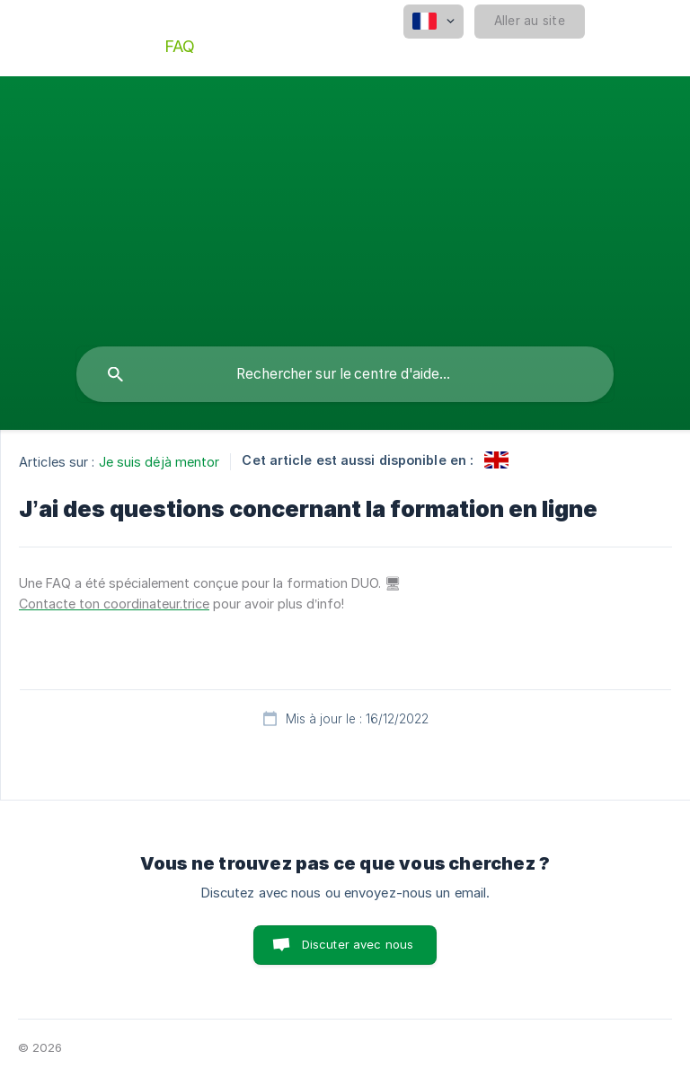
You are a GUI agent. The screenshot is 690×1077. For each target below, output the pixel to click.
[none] (433, 21)
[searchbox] (345, 374)
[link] (496, 459)
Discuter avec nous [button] (358, 944)
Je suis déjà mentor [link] (159, 461)
